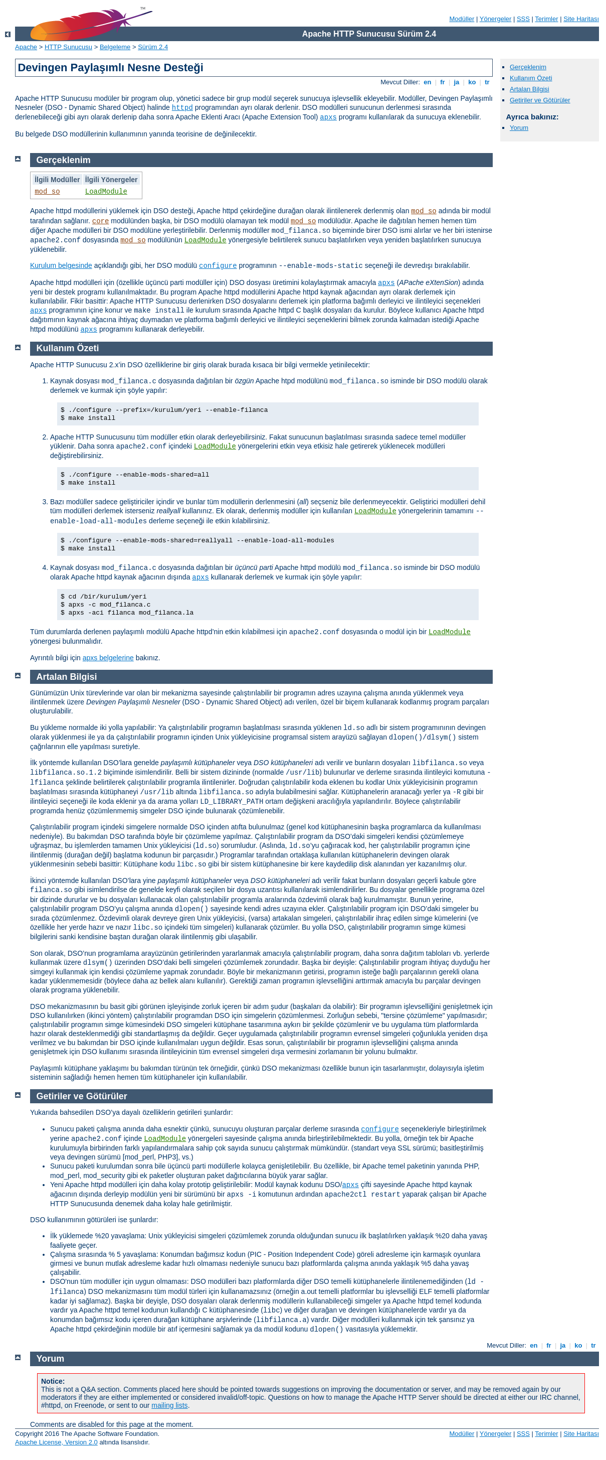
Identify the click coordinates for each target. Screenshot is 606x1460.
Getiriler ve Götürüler (540, 100)
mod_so (47, 192)
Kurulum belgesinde (61, 265)
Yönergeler (496, 19)
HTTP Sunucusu (68, 47)
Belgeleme (115, 47)
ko (472, 82)
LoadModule (106, 192)
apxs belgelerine (108, 658)
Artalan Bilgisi (529, 89)
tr (487, 82)
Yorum (519, 127)
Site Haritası (581, 19)
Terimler (546, 19)
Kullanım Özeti (531, 78)
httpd (182, 108)
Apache (26, 47)
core (100, 221)
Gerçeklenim (528, 67)
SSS (523, 19)
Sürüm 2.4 (153, 47)
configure (218, 266)
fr (443, 82)
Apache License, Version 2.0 (56, 1442)
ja (456, 82)
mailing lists (169, 1405)
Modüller (462, 19)
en (427, 82)
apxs (328, 117)
